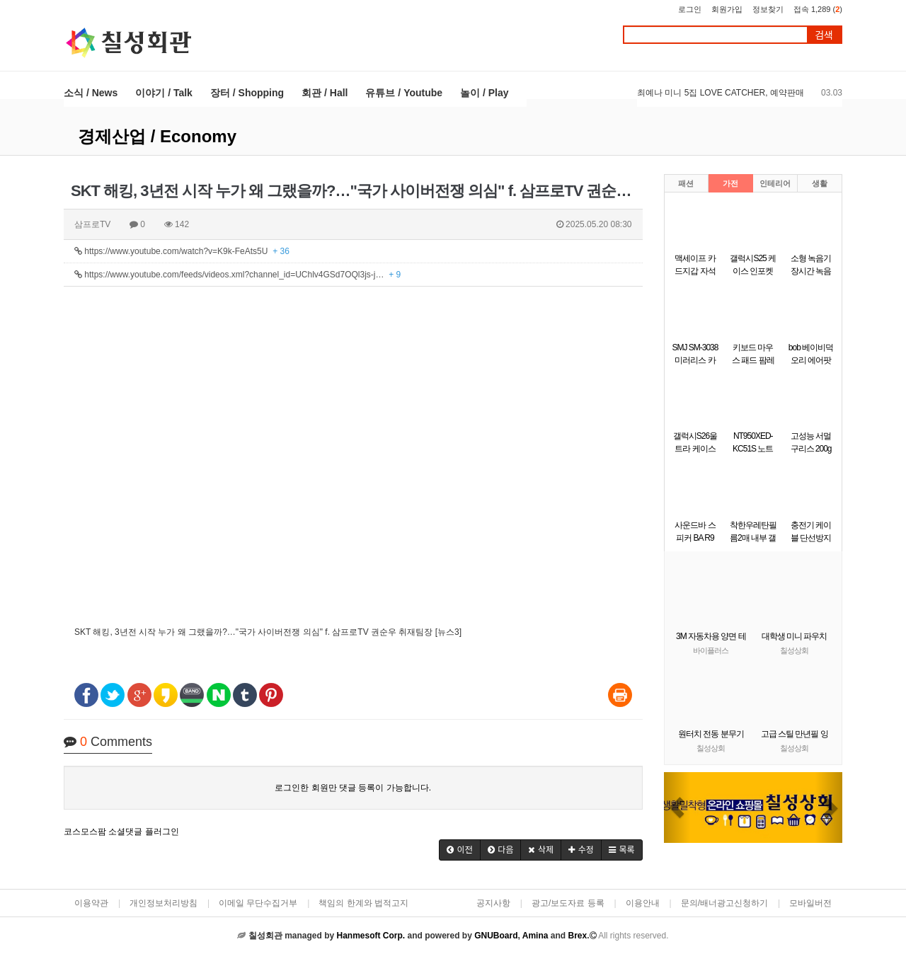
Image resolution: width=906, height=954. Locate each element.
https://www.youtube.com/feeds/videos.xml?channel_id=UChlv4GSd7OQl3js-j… (237, 275)
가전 (730, 183)
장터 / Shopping (247, 92)
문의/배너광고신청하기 (724, 903)
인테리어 (775, 183)
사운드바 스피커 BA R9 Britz (695, 538)
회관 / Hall (325, 92)
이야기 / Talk (164, 92)
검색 (824, 35)
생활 (819, 183)
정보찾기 (768, 9)
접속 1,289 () (817, 9)
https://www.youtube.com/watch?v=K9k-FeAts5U (181, 251)
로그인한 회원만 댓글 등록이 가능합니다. (353, 788)
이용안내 (643, 903)
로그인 (689, 9)
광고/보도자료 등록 (568, 903)
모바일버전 (810, 903)
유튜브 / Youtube (403, 92)
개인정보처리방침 (163, 903)
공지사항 (493, 903)
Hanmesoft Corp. (370, 936)
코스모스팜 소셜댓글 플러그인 (121, 832)
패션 (686, 183)
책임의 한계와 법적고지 (363, 903)
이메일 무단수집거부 (258, 903)
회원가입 (726, 9)
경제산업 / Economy (157, 136)
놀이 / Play (484, 92)
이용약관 (91, 903)
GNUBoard (495, 936)
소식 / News (90, 92)
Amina (535, 936)
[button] (460, 850)
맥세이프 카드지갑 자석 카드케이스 (695, 271)
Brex (577, 936)
